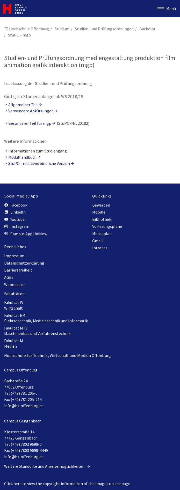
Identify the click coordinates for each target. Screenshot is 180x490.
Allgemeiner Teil (23, 104)
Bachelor (147, 28)
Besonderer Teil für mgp (29, 123)
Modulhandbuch (22, 157)
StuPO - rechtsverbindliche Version (39, 163)
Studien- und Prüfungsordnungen (104, 28)
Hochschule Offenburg (29, 28)
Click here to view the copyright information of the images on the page (67, 483)
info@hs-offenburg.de (24, 405)
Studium (62, 28)
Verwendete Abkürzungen (31, 110)
